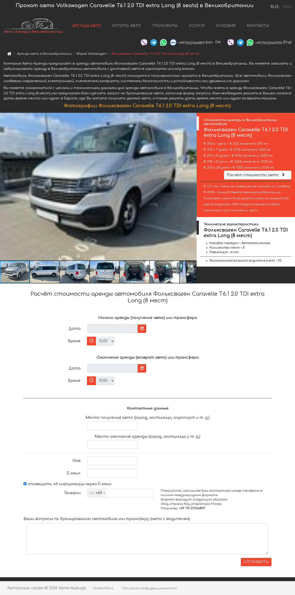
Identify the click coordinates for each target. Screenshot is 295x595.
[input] (112, 328)
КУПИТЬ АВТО (126, 26)
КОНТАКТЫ (258, 26)
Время (74, 341)
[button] (192, 186)
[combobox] (97, 493)
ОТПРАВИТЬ (256, 562)
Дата (74, 329)
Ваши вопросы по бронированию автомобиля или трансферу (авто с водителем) (107, 519)
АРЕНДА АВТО (86, 26)
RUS (275, 7)
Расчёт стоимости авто (256, 175)
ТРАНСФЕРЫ (165, 26)
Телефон (72, 493)
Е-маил (73, 473)
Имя (76, 461)
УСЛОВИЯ (226, 26)
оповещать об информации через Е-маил (68, 484)
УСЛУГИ (197, 26)
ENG (287, 7)
